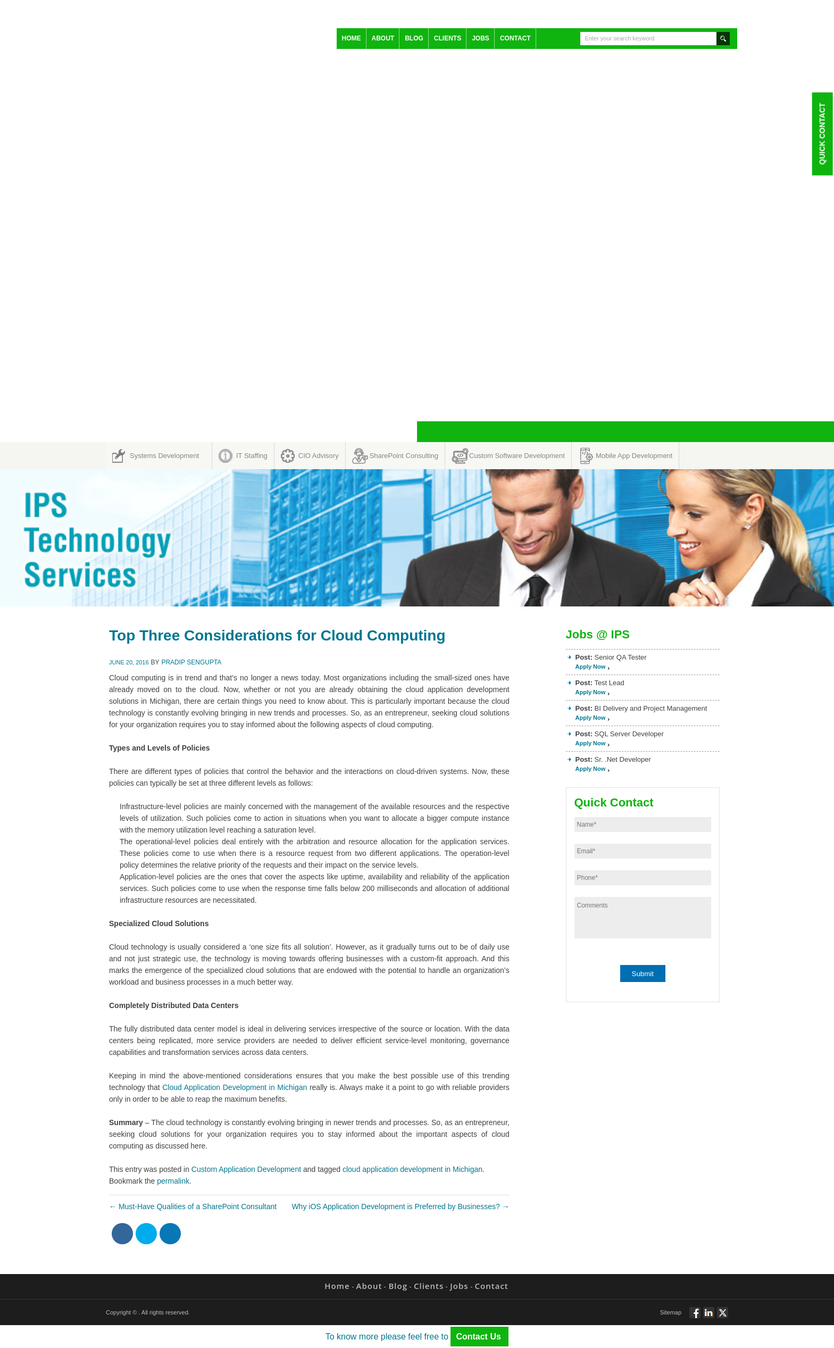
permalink (173, 1181)
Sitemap (670, 1312)
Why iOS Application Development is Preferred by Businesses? (400, 1206)
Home (351, 38)
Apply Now (591, 666)
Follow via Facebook (694, 1317)
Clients (447, 38)
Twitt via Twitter (722, 1317)
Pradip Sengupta (191, 662)
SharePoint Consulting (404, 456)
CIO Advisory (318, 456)
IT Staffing (252, 456)
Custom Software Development (517, 456)
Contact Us (479, 1336)
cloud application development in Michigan (412, 1169)
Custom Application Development (246, 1169)
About (383, 38)
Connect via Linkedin (708, 1317)
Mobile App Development (634, 456)
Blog (414, 38)
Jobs (480, 38)
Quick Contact (822, 133)
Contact (515, 38)
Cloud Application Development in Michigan (233, 1087)
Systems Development (164, 456)
